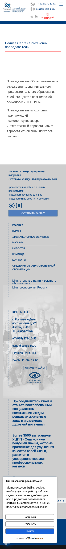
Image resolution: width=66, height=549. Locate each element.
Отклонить (30, 524)
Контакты (19, 259)
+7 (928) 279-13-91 (24, 338)
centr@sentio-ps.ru (24, 345)
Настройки (30, 517)
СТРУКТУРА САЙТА (35, 368)
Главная (17, 225)
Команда (18, 254)
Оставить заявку (33, 213)
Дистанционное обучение (30, 236)
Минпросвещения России (29, 287)
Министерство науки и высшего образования (34, 282)
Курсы (16, 231)
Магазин (17, 242)
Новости (18, 248)
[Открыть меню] (61, 4)
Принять (30, 531)
